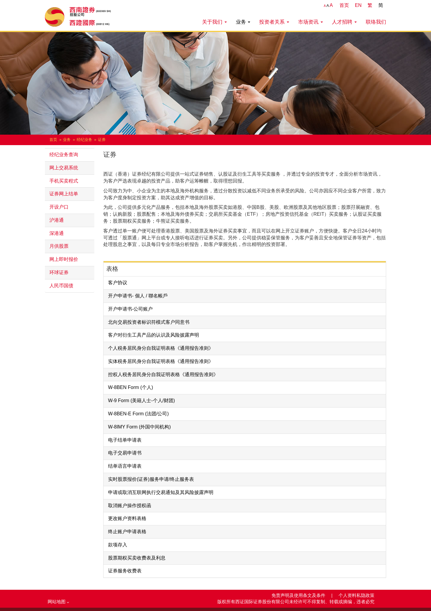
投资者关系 (274, 22)
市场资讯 (310, 22)
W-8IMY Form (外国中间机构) (139, 426)
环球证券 (59, 272)
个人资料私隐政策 (356, 595)
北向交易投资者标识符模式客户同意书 (148, 322)
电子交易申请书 (125, 452)
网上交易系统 (63, 167)
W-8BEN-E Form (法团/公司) (138, 413)
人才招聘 (344, 22)
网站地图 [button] (58, 601)
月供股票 (59, 246)
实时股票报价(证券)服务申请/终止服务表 (151, 479)
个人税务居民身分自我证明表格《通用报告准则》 (160, 348)
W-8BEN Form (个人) (130, 387)
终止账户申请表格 (127, 531)
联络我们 (376, 22)
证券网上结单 (63, 193)
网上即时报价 (63, 259)
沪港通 (56, 220)
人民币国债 (61, 285)
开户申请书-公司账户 (130, 308)
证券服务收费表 (125, 570)
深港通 (56, 233)
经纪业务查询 (63, 154)
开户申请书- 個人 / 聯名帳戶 (138, 295)
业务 (243, 22)
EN (358, 5)
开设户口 (59, 206)
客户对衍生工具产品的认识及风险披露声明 (153, 335)
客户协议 (117, 282)
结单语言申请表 (125, 466)
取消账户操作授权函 (129, 505)
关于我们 (214, 22)
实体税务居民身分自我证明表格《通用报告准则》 (160, 361)
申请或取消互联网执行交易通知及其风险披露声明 (160, 492)
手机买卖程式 (63, 180)
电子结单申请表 (125, 440)
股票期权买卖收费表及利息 (137, 557)
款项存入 (117, 544)
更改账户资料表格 (127, 518)
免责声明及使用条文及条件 (299, 595)
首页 (344, 5)
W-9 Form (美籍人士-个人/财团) (141, 400)
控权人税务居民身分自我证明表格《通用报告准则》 (163, 374)
